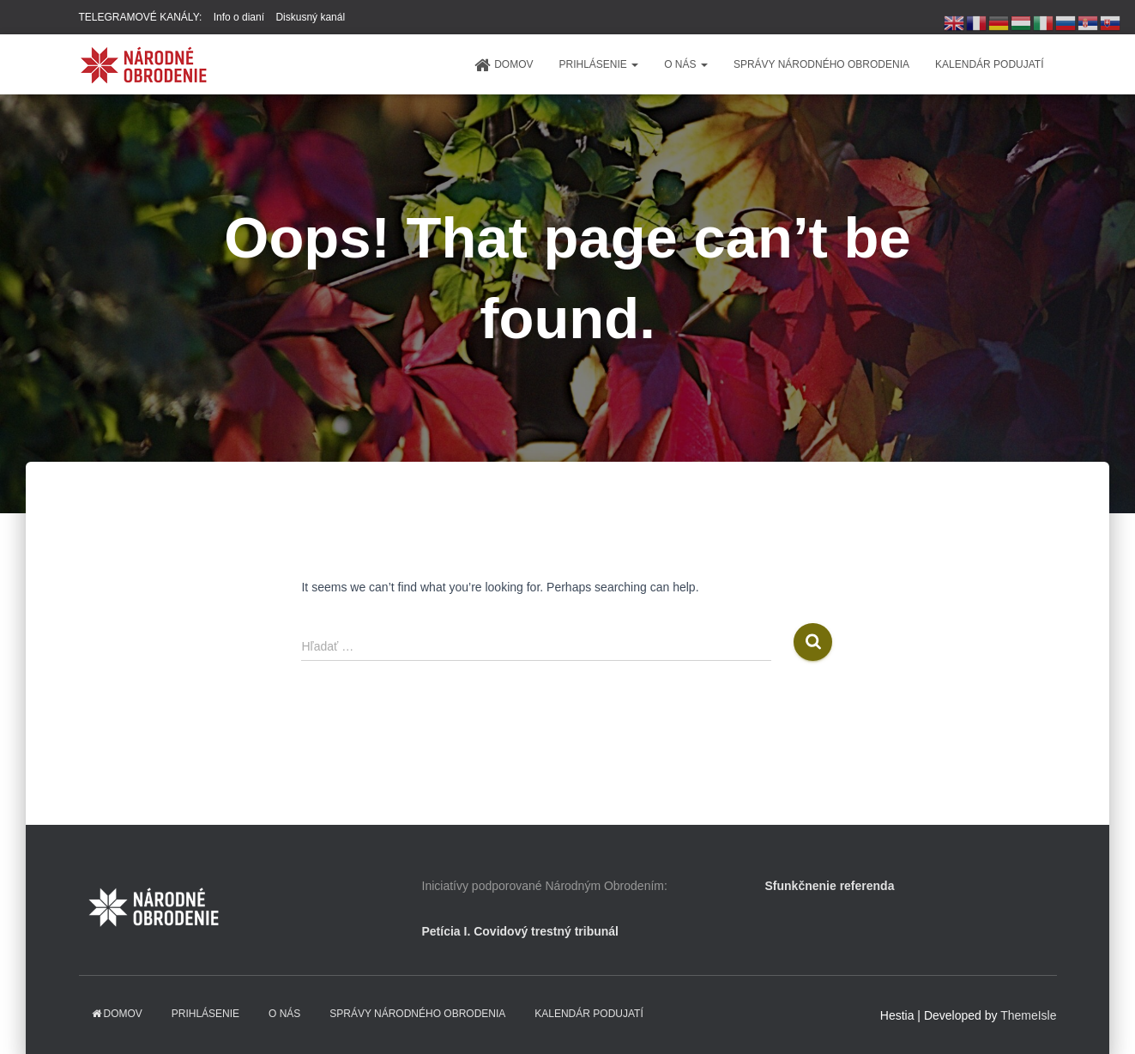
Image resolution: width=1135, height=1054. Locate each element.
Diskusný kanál (310, 17)
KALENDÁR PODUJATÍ (989, 64)
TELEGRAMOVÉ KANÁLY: (140, 17)
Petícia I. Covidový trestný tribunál (520, 931)
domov (503, 65)
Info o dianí (239, 17)
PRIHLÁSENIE (598, 64)
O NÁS (686, 64)
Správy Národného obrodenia (821, 64)
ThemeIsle (1028, 1015)
